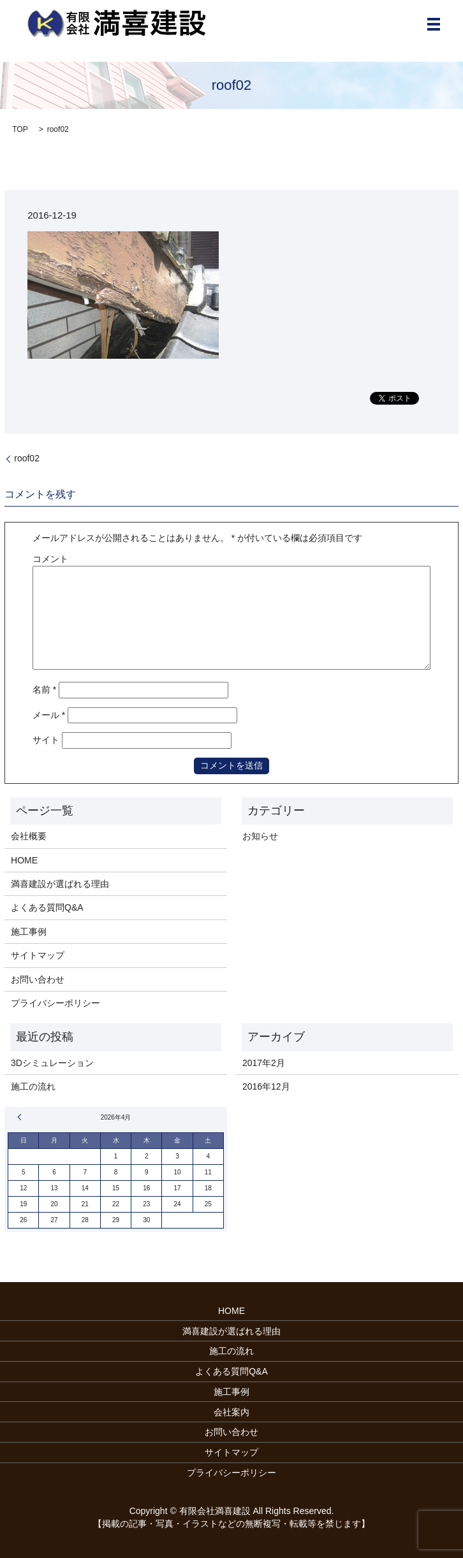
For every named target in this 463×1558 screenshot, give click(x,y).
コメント (50, 559)
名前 (44, 689)
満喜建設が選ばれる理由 (60, 884)
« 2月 (21, 1117)
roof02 (27, 458)
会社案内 (231, 1412)
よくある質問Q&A (47, 907)
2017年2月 (263, 1063)
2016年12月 (266, 1086)
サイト (46, 740)
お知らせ (260, 836)
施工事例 (29, 932)
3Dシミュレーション (52, 1063)
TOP (19, 129)
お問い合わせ (37, 979)
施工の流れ (33, 1086)
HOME (24, 860)
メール (49, 715)
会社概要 (29, 836)
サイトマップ (37, 955)
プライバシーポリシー (55, 1003)
